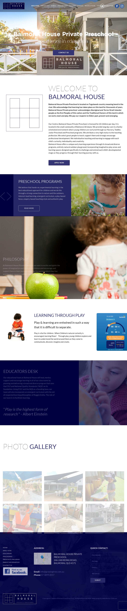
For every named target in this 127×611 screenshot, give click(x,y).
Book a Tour (90, 6)
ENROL (53, 6)
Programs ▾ (62, 6)
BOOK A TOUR (109, 6)
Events (80, 6)
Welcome (35, 6)
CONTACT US (63, 52)
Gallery (72, 6)
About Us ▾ (45, 6)
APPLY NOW (59, 163)
